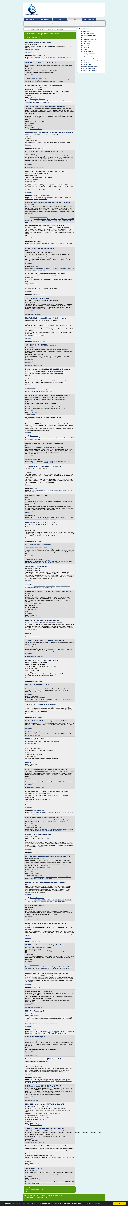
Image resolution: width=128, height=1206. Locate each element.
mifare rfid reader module (40, 101)
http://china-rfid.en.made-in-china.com (40, 195)
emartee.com (33, 488)
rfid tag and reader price (64, 1081)
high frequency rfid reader (50, 562)
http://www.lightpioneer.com (37, 1142)
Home (26, 23)
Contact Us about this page (54, 1195)
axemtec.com (33, 1029)
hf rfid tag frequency (61, 1033)
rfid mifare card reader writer (59, 80)
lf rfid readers (85, 45)
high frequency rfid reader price (33, 562)
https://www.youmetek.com (37, 810)
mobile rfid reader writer (88, 68)
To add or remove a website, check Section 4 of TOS (39, 1197)
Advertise (70, 23)
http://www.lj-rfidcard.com (36, 541)
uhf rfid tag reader (40, 219)
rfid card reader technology (35, 1183)
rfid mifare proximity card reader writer (46, 491)
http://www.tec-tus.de (35, 617)
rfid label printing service (36, 462)
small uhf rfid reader (65, 390)
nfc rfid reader (49, 561)
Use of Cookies (40, 1195)
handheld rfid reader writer (89, 70)
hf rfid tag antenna (49, 462)
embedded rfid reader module (41, 58)
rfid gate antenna (63, 197)
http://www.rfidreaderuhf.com (37, 341)
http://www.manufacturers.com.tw (38, 217)
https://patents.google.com (37, 787)
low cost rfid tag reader (53, 586)
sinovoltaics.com (34, 636)
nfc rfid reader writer (39, 561)
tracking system (89, 19)
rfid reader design (86, 64)
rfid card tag (70, 1182)
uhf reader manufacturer (88, 53)
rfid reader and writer (87, 51)
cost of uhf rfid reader (41, 390)
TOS (33, 1195)
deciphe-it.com (34, 266)
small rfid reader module (40, 270)
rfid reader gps (63, 812)
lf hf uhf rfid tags (69, 517)
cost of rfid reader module (45, 587)
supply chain (30, 19)
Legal (30, 1195)
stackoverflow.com (35, 941)
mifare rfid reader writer (46, 81)
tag (60, 19)
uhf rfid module (85, 43)
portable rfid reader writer (41, 245)
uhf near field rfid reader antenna (33, 519)
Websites (39, 23)
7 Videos (33, 37)
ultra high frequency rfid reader (43, 1031)
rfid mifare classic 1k (43, 701)
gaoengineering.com (31, 14)
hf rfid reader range (39, 877)
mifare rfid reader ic (29, 735)
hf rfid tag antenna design (40, 199)
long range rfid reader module (90, 66)
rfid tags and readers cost (42, 1079)
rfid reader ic (85, 62)
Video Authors (47, 23)
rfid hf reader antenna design (51, 197)
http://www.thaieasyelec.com (37, 148)
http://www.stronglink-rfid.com (37, 55)
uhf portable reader (86, 55)
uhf (75, 19)
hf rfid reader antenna (51, 877)
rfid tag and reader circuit (33, 1082)
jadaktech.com (34, 436)
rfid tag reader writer (59, 901)
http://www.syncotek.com (36, 167)
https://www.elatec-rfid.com (37, 559)
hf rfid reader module (39, 57)
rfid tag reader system (54, 219)
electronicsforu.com (35, 987)
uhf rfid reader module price (63, 57)
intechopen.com (34, 965)
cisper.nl (32, 515)
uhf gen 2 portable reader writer (40, 243)
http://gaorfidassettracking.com (38, 78)
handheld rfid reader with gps (40, 812)
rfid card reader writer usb (39, 490)
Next (38, 1189)
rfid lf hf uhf (84, 49)
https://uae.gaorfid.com (36, 314)
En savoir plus (96, 1203)
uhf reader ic (85, 47)
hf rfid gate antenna (38, 197)
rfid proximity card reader (41, 829)
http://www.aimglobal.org (36, 1077)
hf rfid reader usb (50, 268)
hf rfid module (37, 439)
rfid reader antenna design (56, 968)
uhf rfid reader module (87, 33)
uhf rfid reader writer (30, 245)
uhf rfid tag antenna (49, 519)
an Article (61, 23)
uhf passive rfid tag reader (55, 517)
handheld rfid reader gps (53, 812)
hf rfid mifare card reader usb (52, 490)
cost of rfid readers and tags (61, 1079)
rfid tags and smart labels (58, 829)
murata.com (33, 388)
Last (42, 1189)
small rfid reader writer (39, 699)
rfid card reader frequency (53, 830)
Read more (29, 52)
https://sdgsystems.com (36, 1007)
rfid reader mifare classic (65, 101)
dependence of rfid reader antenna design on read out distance (50, 967)
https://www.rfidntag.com (36, 656)
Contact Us (78, 23)
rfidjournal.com (34, 852)
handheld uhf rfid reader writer (66, 243)
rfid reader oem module (51, 57)
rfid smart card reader (37, 830)
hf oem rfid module (50, 437)
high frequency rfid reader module (42, 80)
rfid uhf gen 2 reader (53, 243)
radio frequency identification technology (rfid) (40, 1081)
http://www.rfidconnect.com (37, 898)
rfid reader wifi (34, 814)
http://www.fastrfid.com (36, 129)
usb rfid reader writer (64, 490)
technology (45, 19)
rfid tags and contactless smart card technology (47, 220)
